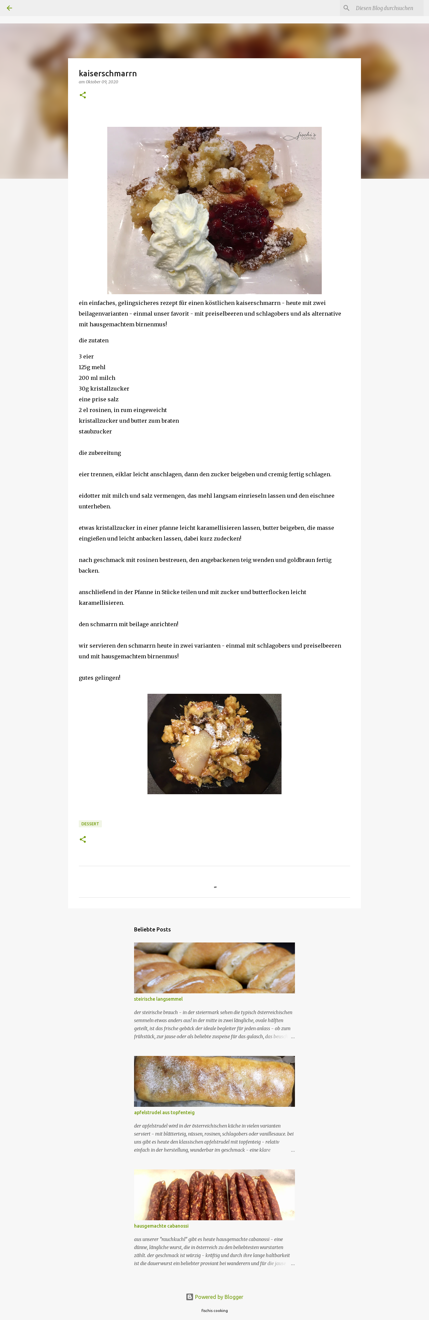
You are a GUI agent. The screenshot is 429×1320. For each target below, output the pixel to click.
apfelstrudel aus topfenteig (164, 1112)
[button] (83, 95)
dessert (90, 824)
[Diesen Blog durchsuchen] (388, 8)
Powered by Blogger (214, 1297)
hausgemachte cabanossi (161, 1226)
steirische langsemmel (158, 999)
